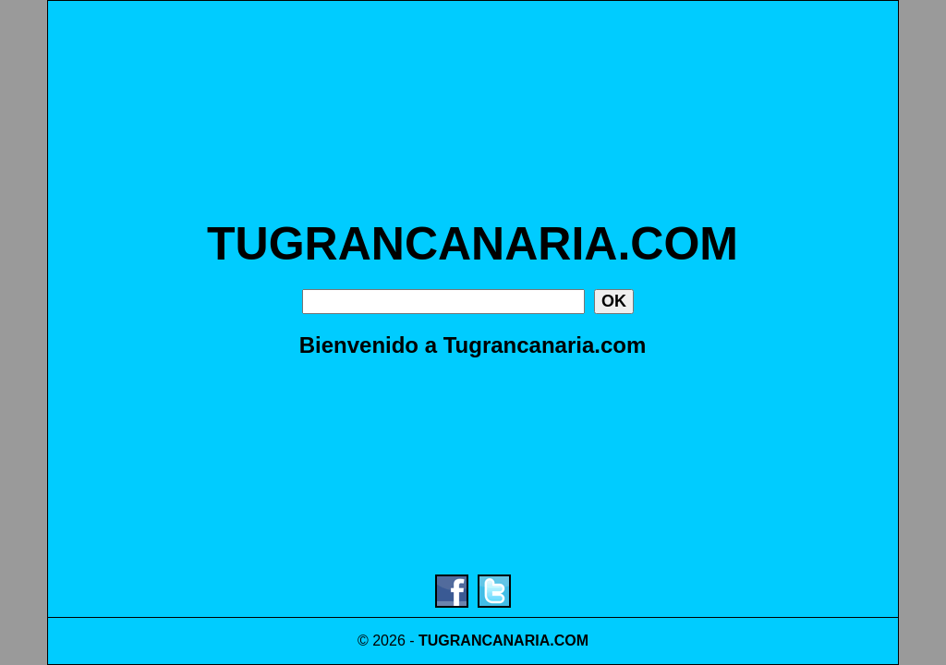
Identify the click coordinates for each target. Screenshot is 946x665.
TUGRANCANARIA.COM (472, 244)
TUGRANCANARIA (484, 640)
